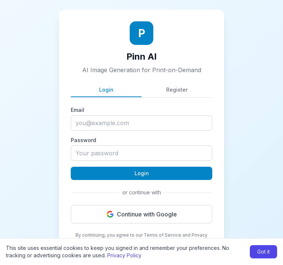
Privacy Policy (124, 255)
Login (106, 89)
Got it (263, 251)
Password (83, 140)
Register (177, 89)
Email (77, 110)
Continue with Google (141, 214)
